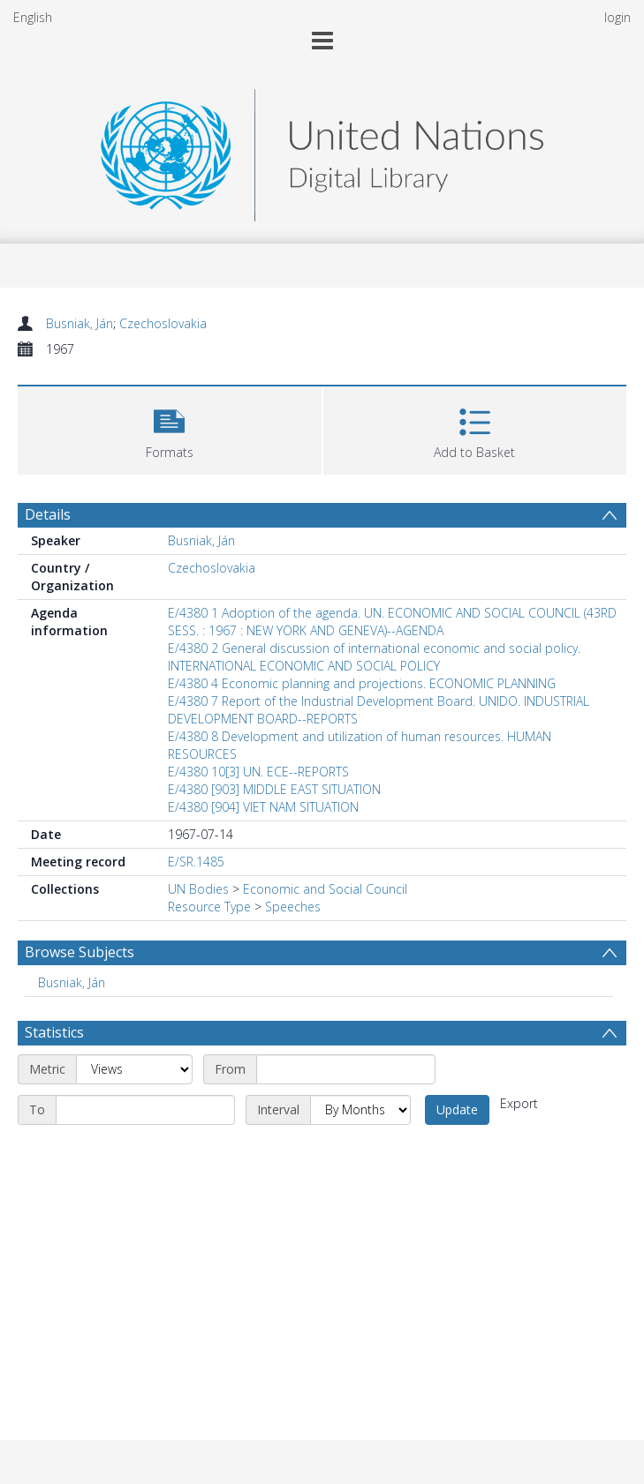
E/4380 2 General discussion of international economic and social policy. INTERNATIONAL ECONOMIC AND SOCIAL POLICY (374, 657)
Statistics (54, 1032)
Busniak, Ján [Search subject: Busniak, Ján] (71, 982)
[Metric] (134, 1069)
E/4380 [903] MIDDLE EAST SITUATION (274, 789)
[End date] (145, 1110)
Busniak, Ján (79, 323)
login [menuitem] (617, 17)
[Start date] (346, 1069)
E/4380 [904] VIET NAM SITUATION (263, 806)
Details (48, 514)
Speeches (293, 906)
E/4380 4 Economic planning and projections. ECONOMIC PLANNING (362, 683)
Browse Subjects (79, 952)
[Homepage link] (321, 150)
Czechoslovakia (163, 323)
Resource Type (209, 906)
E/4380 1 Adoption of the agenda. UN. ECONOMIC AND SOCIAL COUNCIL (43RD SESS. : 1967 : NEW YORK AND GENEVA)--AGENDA (392, 621)
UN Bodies (198, 889)
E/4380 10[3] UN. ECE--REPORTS (258, 771)
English (32, 17)
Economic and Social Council (325, 889)
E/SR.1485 (196, 861)
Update (457, 1109)
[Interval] (360, 1110)
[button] (170, 428)
